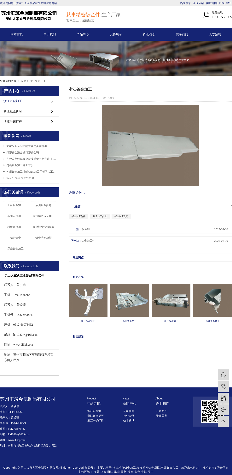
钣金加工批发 (100, 216)
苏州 (124, 471)
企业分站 (198, 3)
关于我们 (50, 34)
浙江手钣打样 (12, 121)
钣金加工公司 (121, 216)
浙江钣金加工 (38, 81)
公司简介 (161, 411)
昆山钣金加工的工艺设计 (21, 165)
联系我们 (182, 34)
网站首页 (16, 34)
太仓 (137, 471)
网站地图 (212, 3)
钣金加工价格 (78, 216)
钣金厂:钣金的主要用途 (20, 178)
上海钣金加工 (15, 205)
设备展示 (116, 34)
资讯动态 (149, 34)
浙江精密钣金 (145, 467)
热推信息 (185, 3)
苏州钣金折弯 (43, 205)
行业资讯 (128, 415)
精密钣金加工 (15, 226)
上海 (104, 471)
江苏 (97, 471)
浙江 (110, 471)
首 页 (23, 81)
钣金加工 (87, 229)
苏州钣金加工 (15, 216)
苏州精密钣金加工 (43, 216)
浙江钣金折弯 (12, 111)
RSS (221, 3)
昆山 (117, 471)
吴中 (151, 471)
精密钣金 (15, 237)
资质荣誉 (161, 415)
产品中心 (83, 34)
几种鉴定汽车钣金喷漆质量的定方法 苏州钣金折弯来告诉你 (31, 158)
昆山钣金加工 (15, 248)
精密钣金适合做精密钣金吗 (22, 152)
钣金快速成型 (43, 237)
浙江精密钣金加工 (124, 467)
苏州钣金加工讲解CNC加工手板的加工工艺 (31, 171)
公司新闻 (128, 411)
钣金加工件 (88, 240)
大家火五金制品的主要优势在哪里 (26, 146)
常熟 (131, 471)
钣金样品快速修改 (43, 226)
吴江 (144, 471)
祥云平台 (223, 467)
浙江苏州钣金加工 (166, 467)
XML (229, 3)
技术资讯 (128, 420)
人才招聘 (215, 34)
